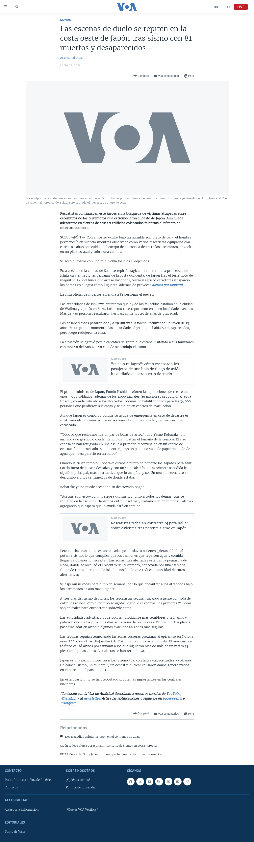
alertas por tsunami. (167, 285)
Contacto (11, 787)
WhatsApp (68, 698)
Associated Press (71, 58)
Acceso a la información (22, 809)
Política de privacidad (81, 787)
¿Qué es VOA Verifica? (82, 809)
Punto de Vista (15, 832)
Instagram (68, 703)
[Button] (141, 76)
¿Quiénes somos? (78, 780)
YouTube (172, 694)
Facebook (170, 698)
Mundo (65, 20)
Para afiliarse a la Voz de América (28, 780)
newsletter (92, 698)
